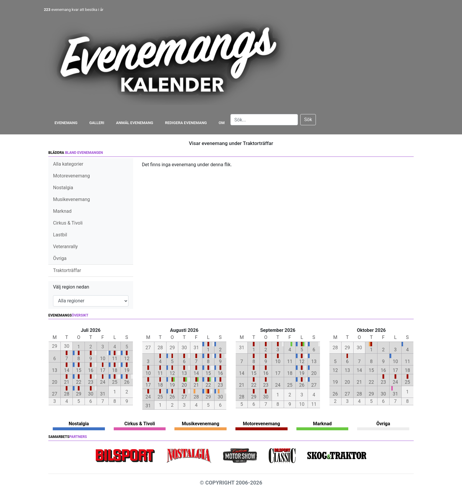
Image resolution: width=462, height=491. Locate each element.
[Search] (264, 119)
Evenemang (66, 123)
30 (90, 394)
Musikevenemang (71, 199)
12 (126, 358)
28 (66, 394)
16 (90, 370)
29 (78, 394)
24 (102, 382)
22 (78, 382)
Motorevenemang (71, 176)
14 (66, 370)
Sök (308, 119)
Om (222, 123)
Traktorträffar (67, 270)
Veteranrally (65, 246)
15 (78, 370)
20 (54, 382)
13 (54, 370)
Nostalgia (63, 187)
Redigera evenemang (186, 123)
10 (102, 358)
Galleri (96, 123)
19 (126, 370)
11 (114, 358)
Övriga (60, 258)
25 (114, 382)
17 (102, 370)
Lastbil (60, 235)
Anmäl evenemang (134, 123)
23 (90, 382)
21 (66, 382)
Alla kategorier (68, 164)
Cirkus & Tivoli (67, 223)
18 (114, 370)
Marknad (62, 211)
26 (126, 382)
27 (54, 394)
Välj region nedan (71, 287)
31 (102, 394)
